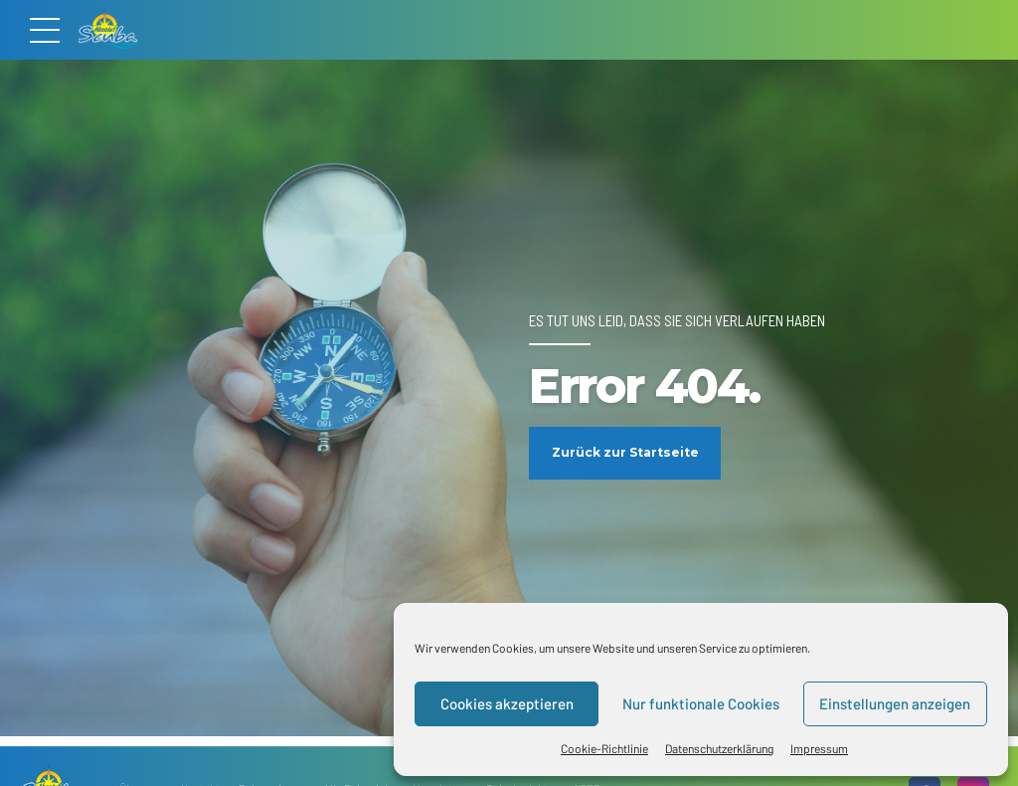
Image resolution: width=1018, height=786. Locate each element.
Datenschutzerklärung (719, 748)
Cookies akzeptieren (507, 703)
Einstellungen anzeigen (894, 703)
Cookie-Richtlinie (604, 748)
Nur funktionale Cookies (700, 703)
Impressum (819, 748)
